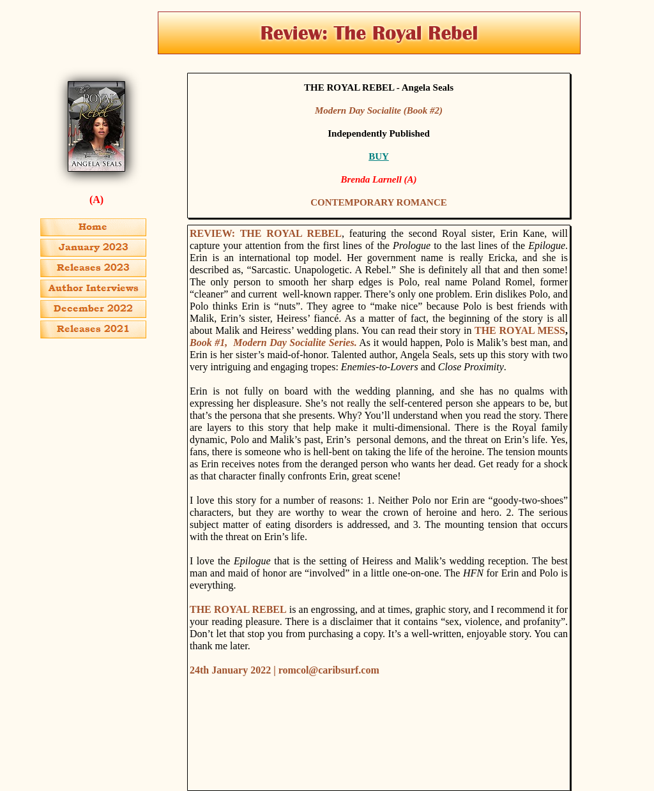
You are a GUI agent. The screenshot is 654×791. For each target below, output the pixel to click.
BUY (379, 156)
